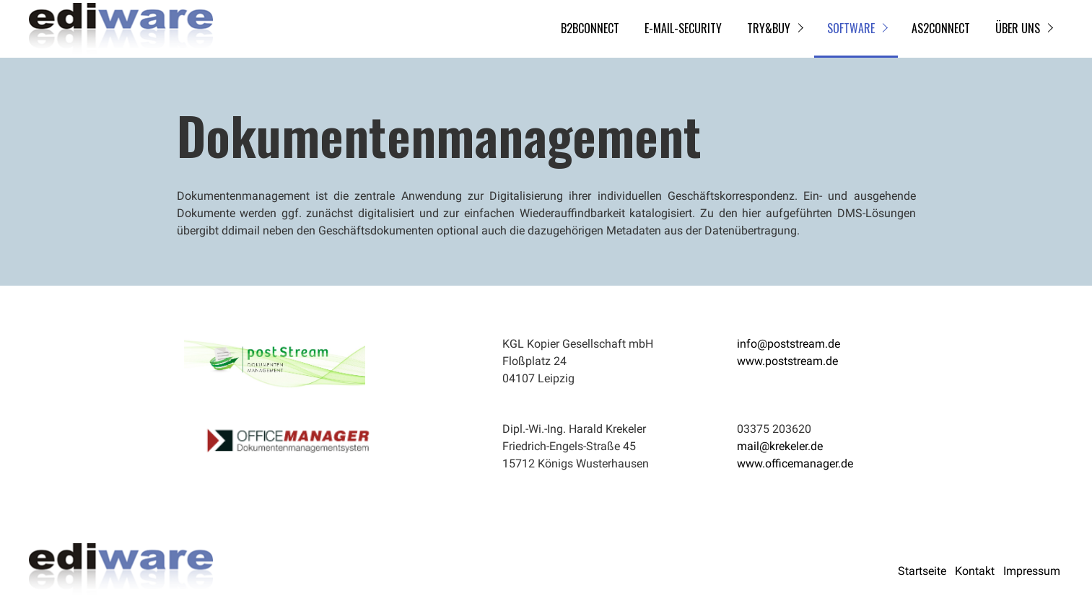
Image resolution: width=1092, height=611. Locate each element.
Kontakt (975, 571)
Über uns (1017, 28)
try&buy (768, 28)
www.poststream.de (787, 361)
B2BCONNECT (590, 28)
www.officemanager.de (795, 463)
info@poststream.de (788, 344)
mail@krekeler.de (780, 446)
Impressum (1031, 571)
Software (851, 28)
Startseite (922, 571)
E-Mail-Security (683, 28)
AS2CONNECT (941, 28)
